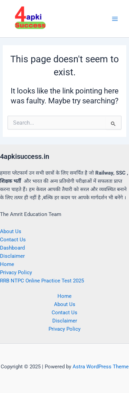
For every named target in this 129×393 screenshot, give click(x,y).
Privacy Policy (16, 272)
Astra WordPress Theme (101, 367)
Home (7, 264)
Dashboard (12, 248)
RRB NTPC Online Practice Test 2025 (42, 281)
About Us (10, 231)
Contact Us (13, 240)
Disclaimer (12, 256)
